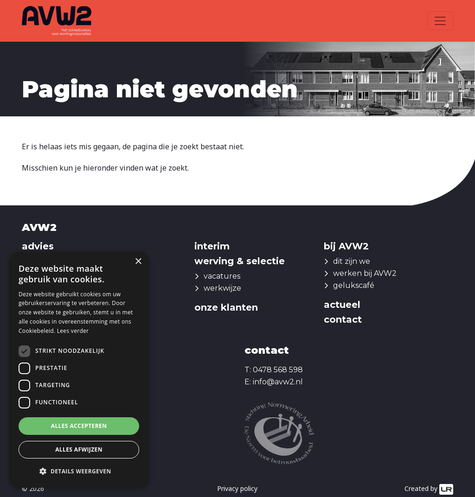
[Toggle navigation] (440, 21)
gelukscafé (353, 285)
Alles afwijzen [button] (79, 449)
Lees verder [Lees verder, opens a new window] (73, 331)
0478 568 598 (278, 369)
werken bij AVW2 (365, 273)
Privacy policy (237, 488)
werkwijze (222, 288)
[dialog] (78, 370)
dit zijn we (351, 261)
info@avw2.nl (278, 381)
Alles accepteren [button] (79, 426)
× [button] (138, 261)
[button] (79, 471)
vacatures (222, 276)
